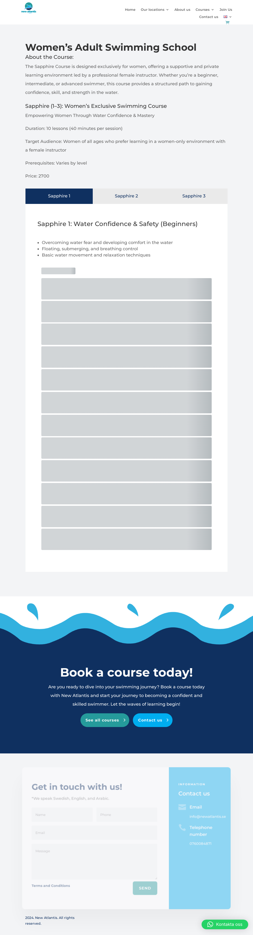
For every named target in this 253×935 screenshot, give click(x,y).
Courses (203, 10)
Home (130, 10)
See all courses (102, 720)
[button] (225, 924)
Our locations (152, 10)
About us (182, 10)
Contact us (208, 17)
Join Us (226, 10)
